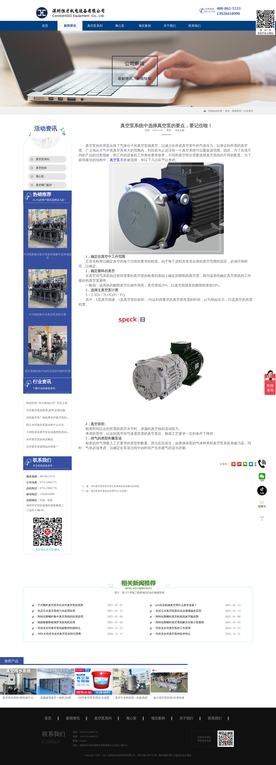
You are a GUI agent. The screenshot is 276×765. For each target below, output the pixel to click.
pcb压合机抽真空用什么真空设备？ (176, 605)
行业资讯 (248, 111)
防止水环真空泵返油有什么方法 (45, 424)
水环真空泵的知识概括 (39, 439)
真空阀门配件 (44, 185)
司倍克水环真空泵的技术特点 (173, 633)
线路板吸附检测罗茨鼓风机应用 (56, 622)
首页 (45, 25)
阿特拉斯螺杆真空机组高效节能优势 (177, 616)
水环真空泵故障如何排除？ (42, 446)
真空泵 (115, 160)
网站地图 (163, 755)
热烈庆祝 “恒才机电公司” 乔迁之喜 (46, 403)
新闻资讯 (236, 111)
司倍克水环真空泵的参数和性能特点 (59, 628)
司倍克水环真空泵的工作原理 (173, 628)
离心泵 (40, 176)
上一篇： (110, 486)
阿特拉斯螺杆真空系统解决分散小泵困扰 (179, 622)
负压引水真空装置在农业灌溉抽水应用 (178, 610)
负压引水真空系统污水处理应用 (56, 610)
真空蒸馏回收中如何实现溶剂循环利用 (48, 371)
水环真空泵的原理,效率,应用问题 (45, 410)
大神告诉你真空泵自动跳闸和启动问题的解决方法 (55, 432)
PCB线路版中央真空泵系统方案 (47, 314)
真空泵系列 (42, 159)
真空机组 (41, 167)
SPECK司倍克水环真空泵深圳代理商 (59, 633)
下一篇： (104, 491)
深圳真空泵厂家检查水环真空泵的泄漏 (49, 417)
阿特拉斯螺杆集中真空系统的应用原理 (60, 616)
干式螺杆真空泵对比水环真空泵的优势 (60, 605)
